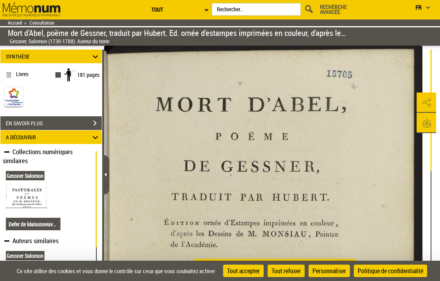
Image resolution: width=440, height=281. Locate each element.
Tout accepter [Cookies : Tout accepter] (243, 271)
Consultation (42, 23)
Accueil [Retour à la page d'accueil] (15, 23)
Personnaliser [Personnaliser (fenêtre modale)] (329, 271)
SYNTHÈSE (53, 56)
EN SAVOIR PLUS (54, 123)
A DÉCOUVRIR (53, 137)
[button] (426, 102)
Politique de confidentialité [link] (390, 271)
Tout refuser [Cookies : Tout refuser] (286, 271)
